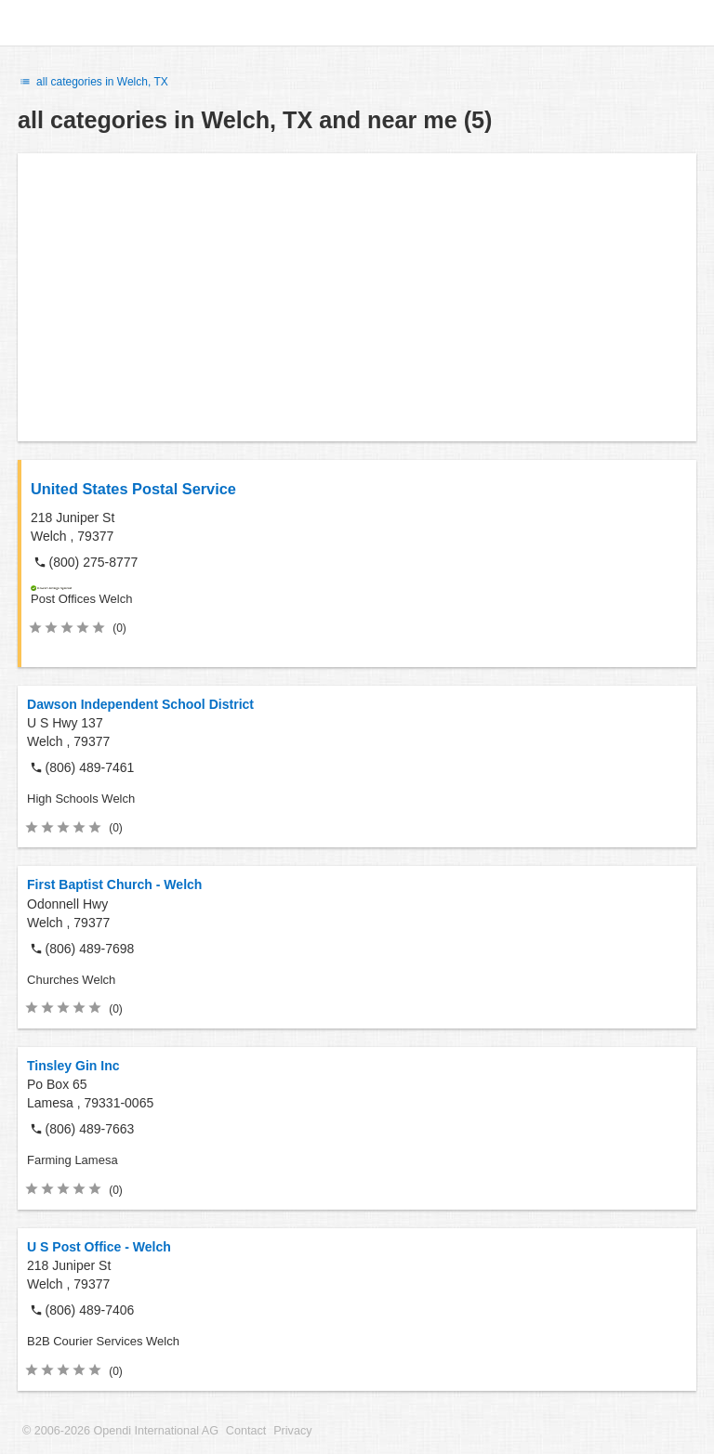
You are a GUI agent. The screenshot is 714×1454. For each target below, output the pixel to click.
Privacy (292, 1430)
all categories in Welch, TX (93, 81)
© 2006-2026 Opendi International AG (120, 1430)
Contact (246, 1430)
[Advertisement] (357, 297)
